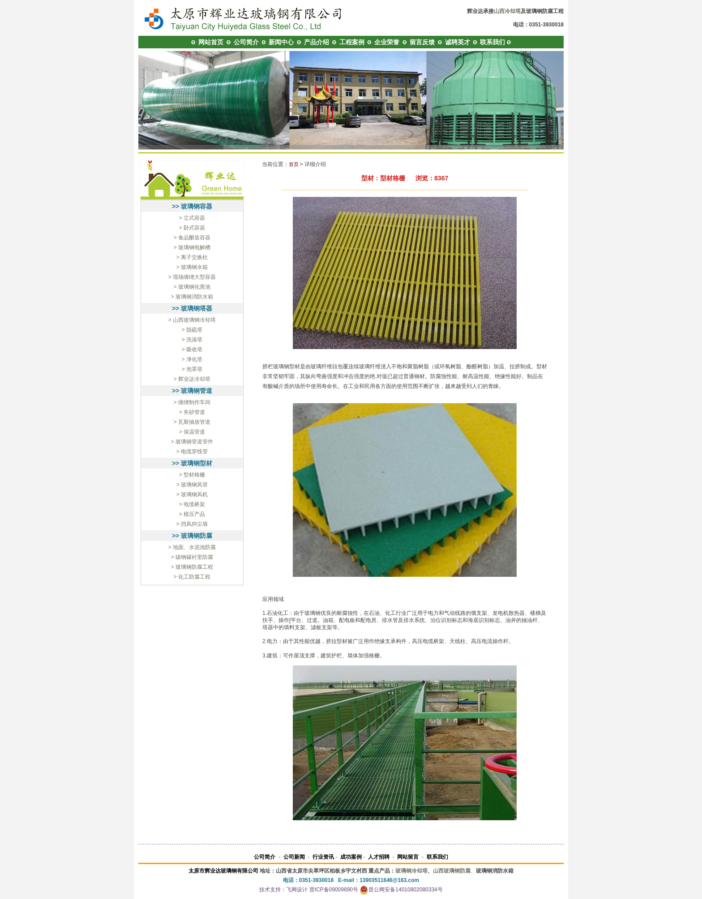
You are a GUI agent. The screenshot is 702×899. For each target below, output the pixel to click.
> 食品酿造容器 (192, 237)
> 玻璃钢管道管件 (192, 442)
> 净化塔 (192, 359)
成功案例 (351, 857)
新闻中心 (281, 42)
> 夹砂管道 (192, 412)
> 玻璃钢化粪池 (192, 287)
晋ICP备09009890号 (333, 889)
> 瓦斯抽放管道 (192, 422)
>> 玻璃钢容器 (192, 206)
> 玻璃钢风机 (192, 494)
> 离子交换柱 (192, 257)
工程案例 (351, 42)
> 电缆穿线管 (192, 451)
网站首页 (210, 42)
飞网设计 (297, 889)
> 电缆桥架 (192, 504)
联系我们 (492, 42)
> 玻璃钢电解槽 (192, 247)
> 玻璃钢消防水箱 (192, 297)
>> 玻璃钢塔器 (192, 308)
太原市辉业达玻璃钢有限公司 (223, 871)
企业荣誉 (386, 42)
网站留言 (408, 857)
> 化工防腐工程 (192, 577)
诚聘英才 (457, 42)
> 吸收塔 (192, 349)
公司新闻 (294, 857)
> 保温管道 (192, 432)
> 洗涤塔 (192, 340)
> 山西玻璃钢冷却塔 (192, 320)
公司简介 (246, 42)
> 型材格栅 (192, 475)
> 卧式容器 (192, 228)
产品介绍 (316, 42)
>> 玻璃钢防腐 (192, 535)
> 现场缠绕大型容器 (192, 277)
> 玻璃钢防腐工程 (192, 567)
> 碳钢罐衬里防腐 (192, 557)
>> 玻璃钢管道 (192, 390)
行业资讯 (323, 857)
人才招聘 (379, 857)
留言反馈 (422, 42)
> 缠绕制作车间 (192, 402)
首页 (294, 164)
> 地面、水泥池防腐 (192, 547)
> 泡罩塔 (192, 369)
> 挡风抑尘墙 (192, 524)
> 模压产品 (192, 514)
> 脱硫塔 (192, 330)
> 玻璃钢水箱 (192, 267)
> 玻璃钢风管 (192, 484)
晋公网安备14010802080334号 (401, 889)
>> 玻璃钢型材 (192, 463)
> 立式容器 (192, 218)
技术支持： (272, 889)
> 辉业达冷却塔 (192, 379)
